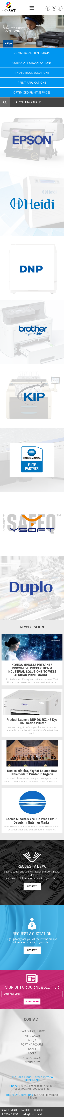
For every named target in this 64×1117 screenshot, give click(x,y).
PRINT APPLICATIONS (32, 82)
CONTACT (38, 1110)
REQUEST (32, 886)
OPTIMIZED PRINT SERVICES (32, 92)
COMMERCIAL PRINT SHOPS (32, 53)
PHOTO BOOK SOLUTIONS (32, 73)
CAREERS (25, 1110)
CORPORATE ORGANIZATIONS (32, 63)
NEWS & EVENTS (10, 1110)
